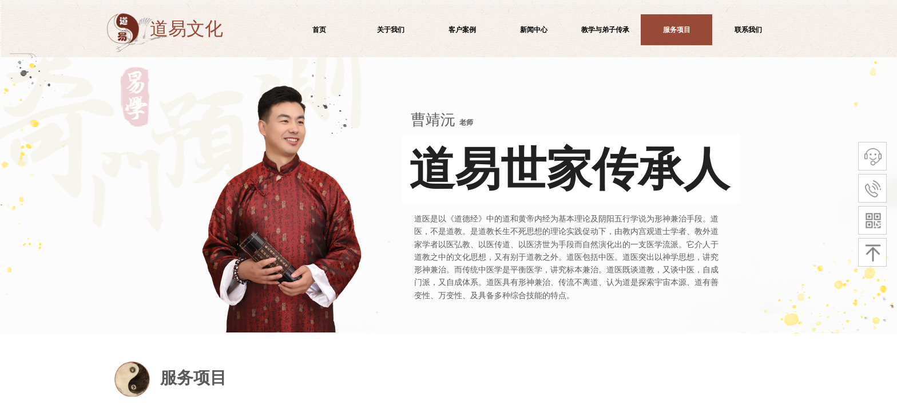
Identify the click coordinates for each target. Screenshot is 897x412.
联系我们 (748, 30)
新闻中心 (533, 30)
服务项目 (676, 30)
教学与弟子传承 (605, 30)
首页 (319, 30)
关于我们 (390, 30)
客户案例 (462, 30)
